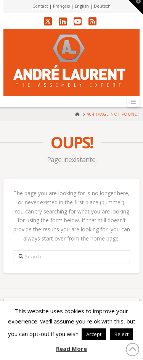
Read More (71, 348)
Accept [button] (93, 334)
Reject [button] (121, 334)
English (82, 6)
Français (61, 6)
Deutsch (102, 6)
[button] (133, 101)
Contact (40, 6)
